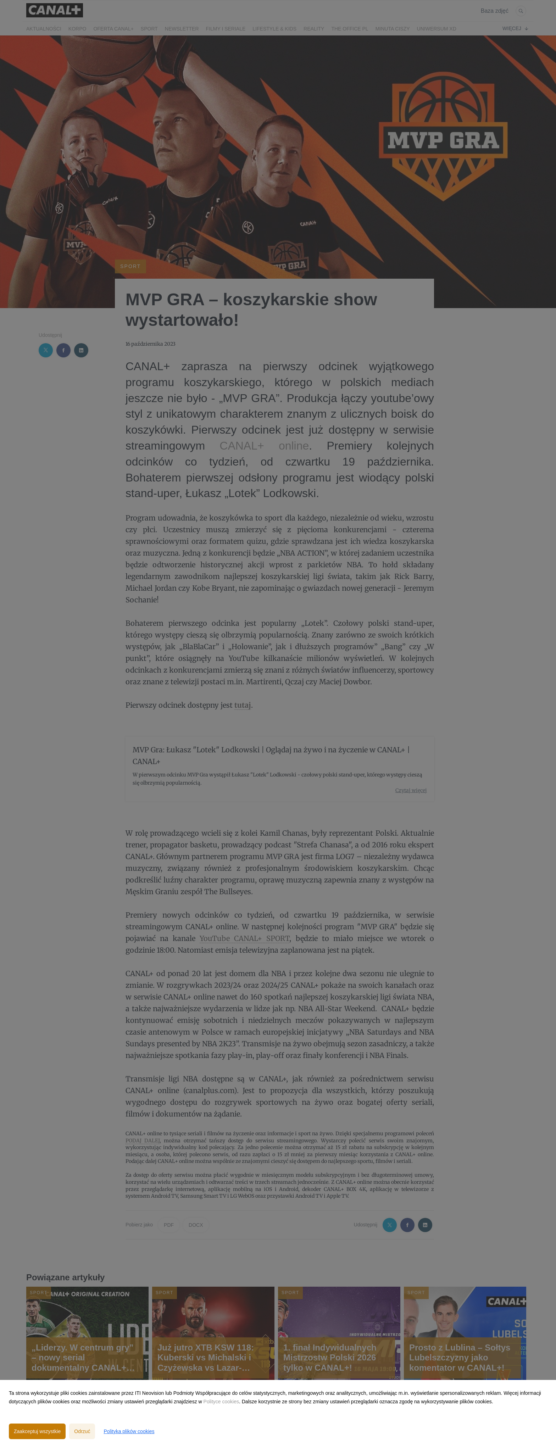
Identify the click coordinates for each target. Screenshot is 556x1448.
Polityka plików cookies (129, 1431)
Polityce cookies (221, 1401)
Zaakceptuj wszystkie (37, 1431)
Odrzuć (82, 1431)
